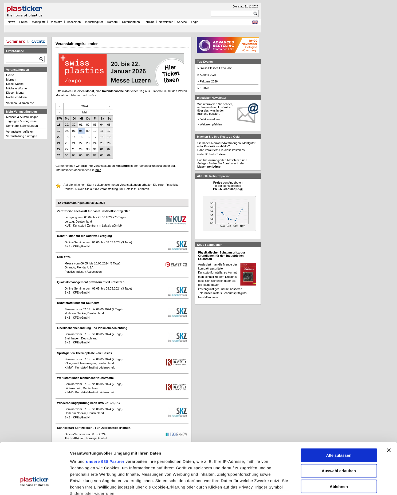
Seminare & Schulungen (22, 125)
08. (81, 130)
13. (67, 136)
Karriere (112, 21)
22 (58, 149)
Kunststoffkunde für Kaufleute (78, 302)
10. (95, 130)
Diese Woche (14, 83)
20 (58, 136)
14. (74, 136)
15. (81, 136)
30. (74, 124)
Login (194, 21)
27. (67, 149)
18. (102, 136)
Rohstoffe (56, 21)
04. (102, 124)
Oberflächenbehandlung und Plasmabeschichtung (92, 328)
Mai (84, 112)
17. (95, 136)
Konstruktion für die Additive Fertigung (84, 235)
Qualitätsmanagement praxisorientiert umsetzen (90, 282)
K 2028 (204, 88)
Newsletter (166, 21)
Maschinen (73, 21)
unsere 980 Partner (105, 419)
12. (109, 130)
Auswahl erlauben (339, 428)
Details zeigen (283, 485)
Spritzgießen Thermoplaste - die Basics (84, 353)
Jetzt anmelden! (210, 119)
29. (67, 124)
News (10, 21)
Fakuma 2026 (209, 81)
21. (74, 143)
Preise (23, 21)
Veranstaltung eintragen (21, 136)
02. (88, 124)
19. (109, 136)
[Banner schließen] (389, 408)
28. (74, 149)
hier (98, 170)
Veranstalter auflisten (20, 131)
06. (67, 130)
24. (95, 143)
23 (58, 155)
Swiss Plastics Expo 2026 (216, 68)
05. (109, 124)
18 (58, 124)
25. (102, 143)
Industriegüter (94, 21)
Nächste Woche (16, 88)
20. (67, 143)
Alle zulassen (338, 413)
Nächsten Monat (16, 97)
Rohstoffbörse (216, 154)
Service (182, 21)
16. (88, 136)
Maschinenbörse (209, 166)
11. (102, 130)
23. (88, 143)
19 (58, 130)
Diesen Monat (15, 92)
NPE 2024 (63, 257)
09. (88, 130)
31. (95, 149)
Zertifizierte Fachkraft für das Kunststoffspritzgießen (93, 211)
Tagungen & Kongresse (21, 121)
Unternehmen (131, 21)
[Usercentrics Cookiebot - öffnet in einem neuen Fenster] (34, 485)
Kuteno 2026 (208, 74)
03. (95, 124)
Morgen (11, 79)
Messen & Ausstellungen (22, 116)
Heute (10, 75)
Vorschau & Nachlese (20, 103)
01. (81, 124)
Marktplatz (39, 21)
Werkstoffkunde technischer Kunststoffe (85, 377)
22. (81, 143)
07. (74, 130)
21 (58, 143)
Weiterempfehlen (211, 124)
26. (109, 143)
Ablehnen (339, 444)
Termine (149, 21)
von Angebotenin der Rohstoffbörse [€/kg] (228, 186)
